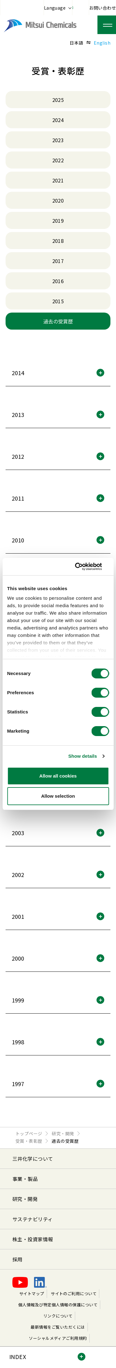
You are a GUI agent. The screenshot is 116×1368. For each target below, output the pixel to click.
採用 (17, 1259)
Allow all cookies (58, 775)
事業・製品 (25, 1178)
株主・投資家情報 (32, 1239)
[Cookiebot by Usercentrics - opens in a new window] (82, 567)
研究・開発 (25, 1199)
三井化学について (32, 1158)
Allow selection (58, 796)
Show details (82, 756)
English (102, 43)
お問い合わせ (102, 8)
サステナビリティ (32, 1219)
